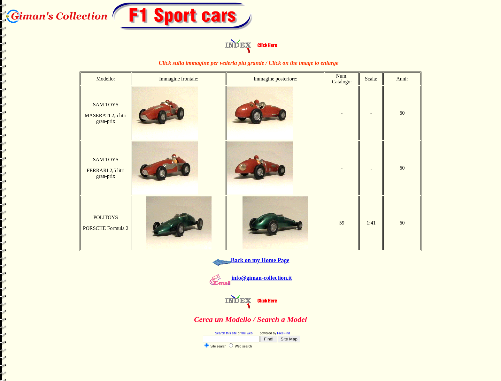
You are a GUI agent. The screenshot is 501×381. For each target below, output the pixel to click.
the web (247, 333)
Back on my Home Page (260, 260)
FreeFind (283, 333)
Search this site (226, 333)
